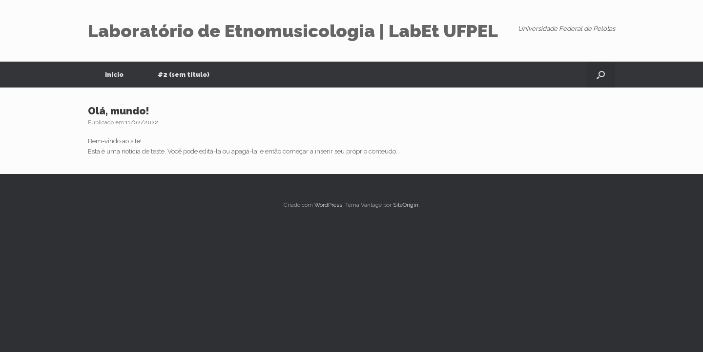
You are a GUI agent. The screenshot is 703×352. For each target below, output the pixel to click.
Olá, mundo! (118, 111)
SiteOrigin (405, 204)
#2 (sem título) (183, 74)
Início (114, 74)
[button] (600, 75)
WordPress (328, 204)
